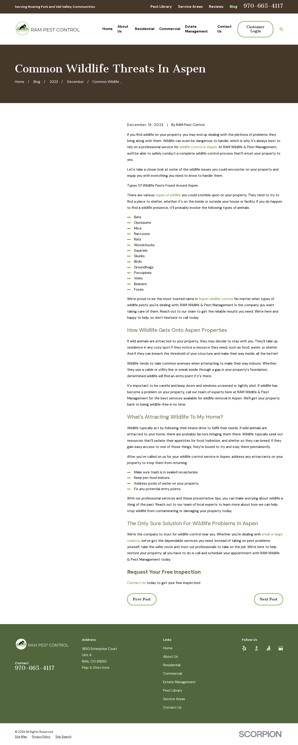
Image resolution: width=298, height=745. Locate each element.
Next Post (268, 599)
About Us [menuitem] (123, 29)
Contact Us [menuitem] (224, 29)
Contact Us (136, 583)
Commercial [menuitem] (169, 29)
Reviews (216, 6)
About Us (170, 656)
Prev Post (142, 599)
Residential (171, 665)
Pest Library (161, 6)
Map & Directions (95, 667)
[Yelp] (244, 648)
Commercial (172, 673)
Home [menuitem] (107, 29)
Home (167, 648)
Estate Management (179, 682)
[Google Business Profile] (280, 648)
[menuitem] (21, 737)
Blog (233, 6)
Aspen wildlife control (216, 299)
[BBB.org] (256, 648)
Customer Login (255, 29)
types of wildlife (168, 195)
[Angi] (268, 648)
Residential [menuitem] (144, 29)
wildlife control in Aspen (198, 147)
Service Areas (190, 6)
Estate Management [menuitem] (196, 29)
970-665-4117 (263, 6)
